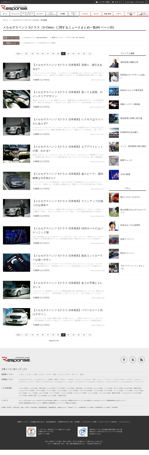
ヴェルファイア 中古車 (80, 393)
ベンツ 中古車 (108, 388)
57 (48, 54)
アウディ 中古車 (40, 390)
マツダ (48, 374)
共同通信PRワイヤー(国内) (86, 407)
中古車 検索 (33, 407)
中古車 (27, 407)
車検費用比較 (52, 407)
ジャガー (71, 382)
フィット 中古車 (118, 390)
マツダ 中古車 (61, 388)
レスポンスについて (124, 422)
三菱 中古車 (79, 388)
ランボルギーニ (60, 382)
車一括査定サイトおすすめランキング (94, 400)
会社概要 (77, 422)
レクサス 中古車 (23, 388)
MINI (56, 379)
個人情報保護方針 (51, 422)
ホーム (5, 14)
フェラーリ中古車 (73, 390)
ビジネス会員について (143, 13)
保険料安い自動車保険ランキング (51, 403)
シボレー (38, 382)
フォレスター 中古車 (104, 393)
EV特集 (62, 14)
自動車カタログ (61, 407)
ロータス (91, 382)
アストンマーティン (113, 382)
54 (32, 54)
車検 (22, 407)
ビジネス (85, 14)
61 (68, 54)
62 (73, 54)
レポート (119, 14)
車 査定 (9, 407)
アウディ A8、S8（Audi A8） (76, 37)
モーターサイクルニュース (27, 13)
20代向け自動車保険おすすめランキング (30, 403)
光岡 (81, 374)
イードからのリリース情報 (88, 422)
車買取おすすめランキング (75, 400)
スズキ (67, 374)
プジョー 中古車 (50, 390)
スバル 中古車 (70, 388)
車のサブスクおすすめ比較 (44, 400)
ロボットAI (74, 13)
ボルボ (70, 379)
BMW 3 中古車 (116, 393)
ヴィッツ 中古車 (32, 393)
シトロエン (87, 379)
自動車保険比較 (42, 407)
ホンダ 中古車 (51, 388)
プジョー (78, 379)
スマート (130, 379)
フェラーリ (22, 382)
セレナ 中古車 (23, 393)
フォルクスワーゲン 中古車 (26, 390)
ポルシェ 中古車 (118, 388)
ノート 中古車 (128, 390)
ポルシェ (138, 379)
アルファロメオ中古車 (86, 390)
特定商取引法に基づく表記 (65, 422)
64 (84, 54)
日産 (35, 374)
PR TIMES (114, 407)
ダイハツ (75, 374)
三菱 (54, 374)
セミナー (96, 14)
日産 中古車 (42, 388)
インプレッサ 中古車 (66, 393)
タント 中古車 (52, 395)
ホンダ (41, 374)
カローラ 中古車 (43, 393)
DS (94, 379)
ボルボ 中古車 (128, 388)
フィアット (108, 379)
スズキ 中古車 (88, 388)
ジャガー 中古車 (61, 390)
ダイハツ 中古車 (97, 388)
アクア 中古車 (108, 390)
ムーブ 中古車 (23, 395)
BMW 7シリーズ (57, 37)
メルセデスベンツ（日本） (47, 43)
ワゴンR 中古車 (42, 395)
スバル (60, 374)
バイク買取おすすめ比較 (69, 403)
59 (58, 54)
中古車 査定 (16, 407)
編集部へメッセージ (23, 422)
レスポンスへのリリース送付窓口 (107, 422)
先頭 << (19, 54)
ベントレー (138, 382)
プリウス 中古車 (98, 390)
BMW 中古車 (137, 388)
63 (79, 54)
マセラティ (100, 382)
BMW (50, 379)
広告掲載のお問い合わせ (37, 422)
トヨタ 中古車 (33, 388)
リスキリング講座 (131, 13)
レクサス (29, 374)
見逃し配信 (107, 14)
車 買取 (3, 407)
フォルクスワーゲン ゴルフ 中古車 (131, 393)
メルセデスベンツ (29, 43)
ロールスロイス (127, 382)
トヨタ (21, 374)
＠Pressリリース (72, 407)
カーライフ (40, 14)
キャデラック (48, 382)
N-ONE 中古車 (62, 395)
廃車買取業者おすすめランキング (116, 400)
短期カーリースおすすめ (60, 400)
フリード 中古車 (54, 393)
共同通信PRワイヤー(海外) (102, 407)
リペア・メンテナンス (51, 13)
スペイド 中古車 (92, 393)
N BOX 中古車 (32, 395)
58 (53, 54)
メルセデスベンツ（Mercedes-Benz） (35, 37)
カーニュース (15, 14)
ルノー (100, 379)
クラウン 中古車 (138, 390)
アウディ (63, 379)
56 (43, 54)
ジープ (31, 382)
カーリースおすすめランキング (27, 400)
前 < (26, 54)
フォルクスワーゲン (25, 379)
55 (38, 54)
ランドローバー (81, 382)
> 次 (89, 54)
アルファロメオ (119, 379)
